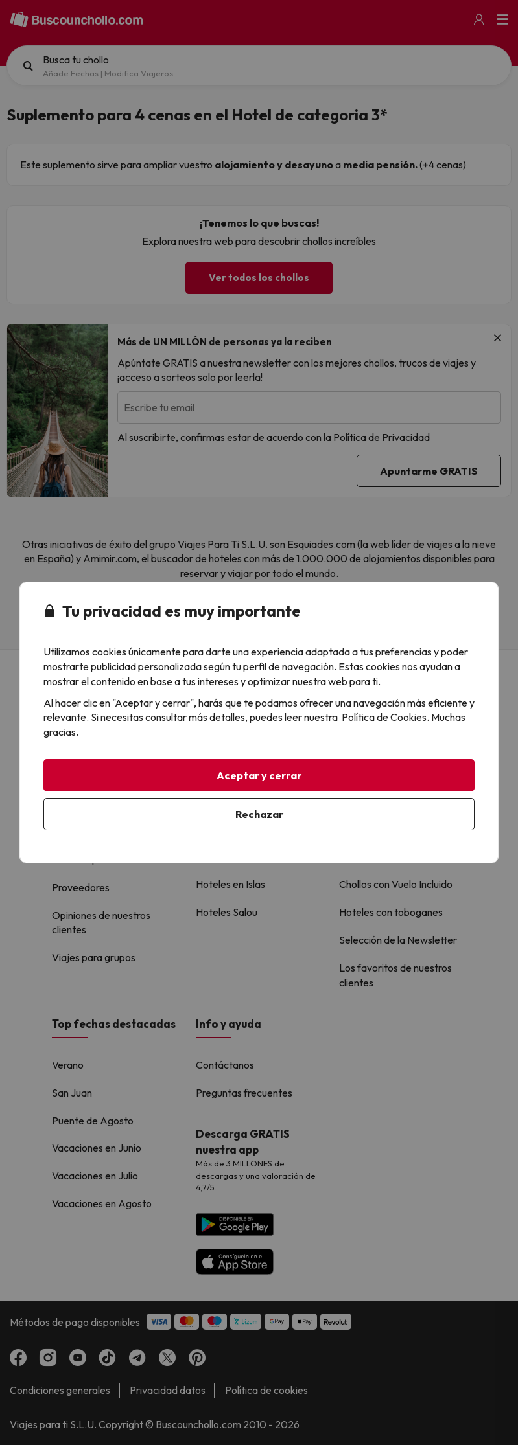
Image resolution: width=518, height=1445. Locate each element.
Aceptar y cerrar (259, 775)
